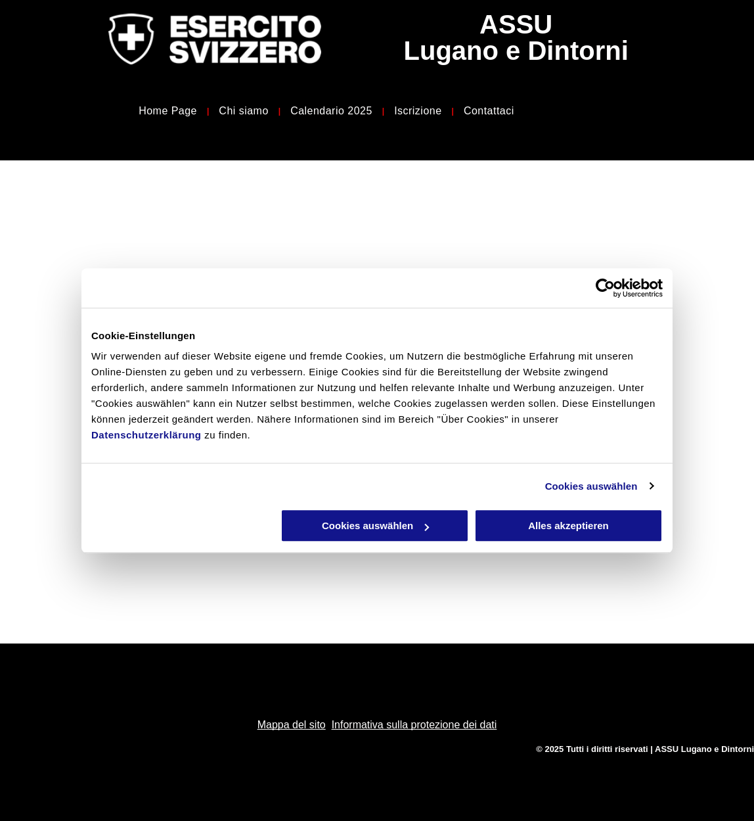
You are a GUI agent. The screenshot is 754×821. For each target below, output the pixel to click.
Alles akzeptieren (568, 525)
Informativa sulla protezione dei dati (414, 724)
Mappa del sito (291, 724)
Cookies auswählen (591, 486)
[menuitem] (169, 111)
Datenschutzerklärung (146, 434)
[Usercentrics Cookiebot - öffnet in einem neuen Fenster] (605, 288)
